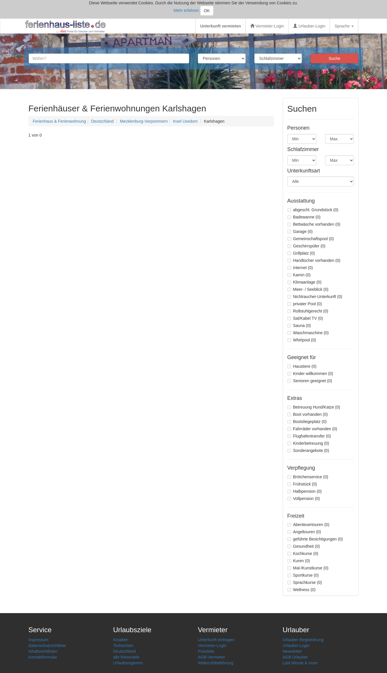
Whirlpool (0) (301, 340)
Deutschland (102, 121)
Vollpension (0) (303, 498)
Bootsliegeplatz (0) (307, 421)
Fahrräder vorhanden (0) (312, 428)
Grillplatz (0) (301, 253)
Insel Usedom (185, 121)
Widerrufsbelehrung (215, 663)
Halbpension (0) (304, 491)
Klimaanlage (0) (304, 282)
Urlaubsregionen (128, 663)
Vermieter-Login (267, 26)
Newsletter (292, 651)
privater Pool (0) (304, 303)
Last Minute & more (300, 663)
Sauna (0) (299, 325)
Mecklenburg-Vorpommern (144, 121)
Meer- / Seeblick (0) (307, 289)
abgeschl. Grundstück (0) (312, 209)
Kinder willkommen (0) (310, 373)
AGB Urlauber (295, 657)
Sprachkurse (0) (304, 582)
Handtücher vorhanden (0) (313, 260)
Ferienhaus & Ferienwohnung (59, 121)
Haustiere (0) (302, 366)
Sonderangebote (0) (308, 450)
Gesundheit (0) (303, 546)
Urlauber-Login (309, 26)
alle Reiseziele (126, 657)
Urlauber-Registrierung (303, 639)
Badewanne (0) (304, 217)
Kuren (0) (298, 560)
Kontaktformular (42, 657)
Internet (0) (300, 267)
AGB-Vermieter (211, 657)
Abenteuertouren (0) (308, 524)
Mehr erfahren (186, 10)
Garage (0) (300, 231)
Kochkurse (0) (302, 553)
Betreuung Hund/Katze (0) (313, 407)
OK (207, 10)
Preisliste (206, 651)
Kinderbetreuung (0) (308, 443)
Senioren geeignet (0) (309, 380)
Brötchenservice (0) (307, 477)
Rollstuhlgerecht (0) (307, 311)
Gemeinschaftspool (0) (310, 238)
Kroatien (120, 639)
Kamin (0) (299, 275)
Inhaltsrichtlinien (42, 651)
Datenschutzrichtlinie (47, 645)
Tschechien (123, 645)
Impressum (38, 639)
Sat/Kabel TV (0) (305, 318)
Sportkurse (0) (303, 575)
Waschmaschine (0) (308, 332)
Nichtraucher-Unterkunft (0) (314, 296)
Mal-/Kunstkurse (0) (307, 568)
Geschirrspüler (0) (306, 246)
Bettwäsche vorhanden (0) (313, 224)
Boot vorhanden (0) (307, 414)
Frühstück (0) (302, 484)
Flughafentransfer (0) (309, 436)
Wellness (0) (301, 589)
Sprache (344, 26)
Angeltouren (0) (304, 531)
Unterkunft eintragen (216, 639)
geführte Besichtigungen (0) (315, 539)
